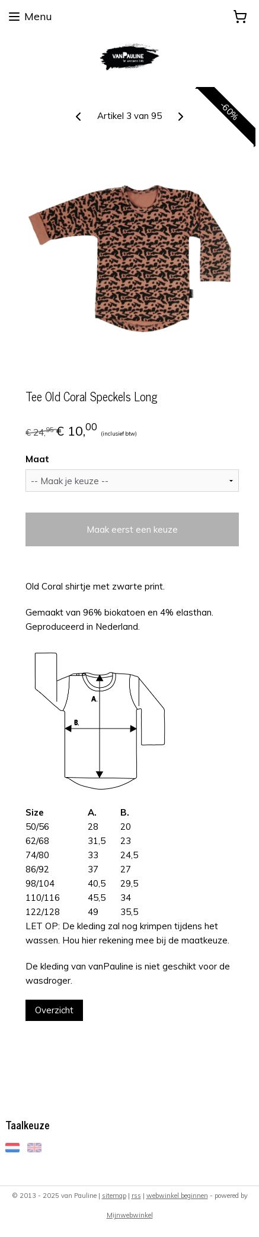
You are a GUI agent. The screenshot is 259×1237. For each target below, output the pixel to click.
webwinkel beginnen (177, 1195)
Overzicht (54, 1010)
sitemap (114, 1195)
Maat (37, 459)
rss (136, 1195)
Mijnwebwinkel (130, 1215)
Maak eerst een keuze (132, 529)
